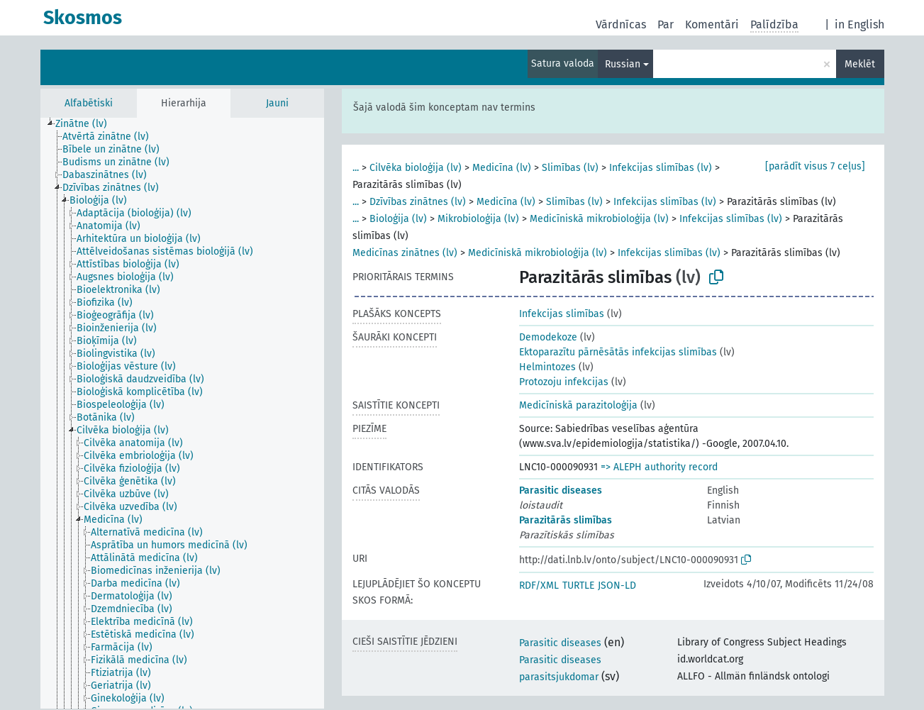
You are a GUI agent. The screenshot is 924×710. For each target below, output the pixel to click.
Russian (622, 64)
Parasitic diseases (560, 490)
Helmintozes (547, 367)
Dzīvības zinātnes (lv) (417, 202)
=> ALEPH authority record (659, 467)
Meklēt (860, 64)
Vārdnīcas (621, 24)
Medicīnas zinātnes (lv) (404, 253)
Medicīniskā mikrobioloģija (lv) (599, 219)
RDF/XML (539, 585)
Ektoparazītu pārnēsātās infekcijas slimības (618, 352)
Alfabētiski (89, 103)
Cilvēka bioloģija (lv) (415, 168)
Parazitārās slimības (565, 520)
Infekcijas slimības (561, 314)
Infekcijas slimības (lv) (660, 168)
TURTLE (578, 585)
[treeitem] (87, 124)
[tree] (182, 413)
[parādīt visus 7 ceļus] (815, 166)
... (355, 168)
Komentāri (712, 24)
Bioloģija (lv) (398, 219)
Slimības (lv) (570, 168)
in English (859, 24)
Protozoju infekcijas (563, 382)
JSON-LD (617, 585)
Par (665, 24)
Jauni (277, 103)
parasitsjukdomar (559, 677)
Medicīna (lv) (501, 168)
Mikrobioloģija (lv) (478, 219)
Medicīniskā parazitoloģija (578, 405)
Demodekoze (548, 337)
